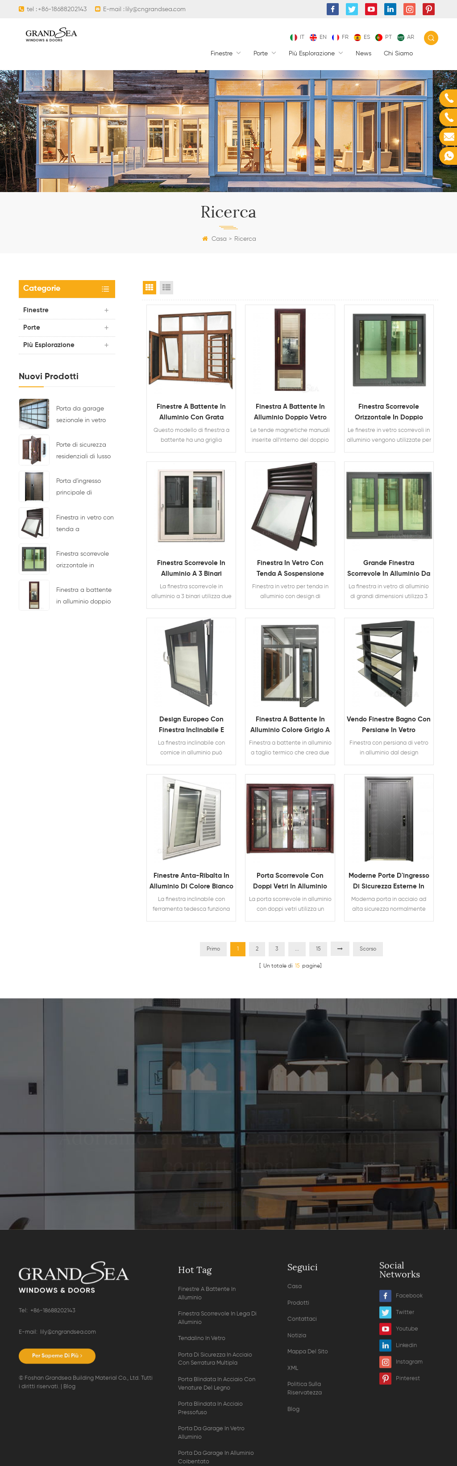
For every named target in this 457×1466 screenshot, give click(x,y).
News (363, 53)
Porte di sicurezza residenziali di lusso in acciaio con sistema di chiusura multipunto (83, 452)
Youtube (398, 1450)
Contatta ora (228, 1204)
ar (405, 37)
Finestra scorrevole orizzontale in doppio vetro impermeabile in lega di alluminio (82, 561)
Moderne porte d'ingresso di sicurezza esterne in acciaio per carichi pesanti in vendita (389, 882)
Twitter (396, 1434)
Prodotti (298, 1452)
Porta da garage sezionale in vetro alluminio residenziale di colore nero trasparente (81, 416)
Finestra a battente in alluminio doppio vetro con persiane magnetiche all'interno (84, 597)
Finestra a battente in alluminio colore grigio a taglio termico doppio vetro (290, 726)
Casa (214, 239)
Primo (213, 949)
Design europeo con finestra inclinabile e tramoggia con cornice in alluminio (191, 726)
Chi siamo (398, 53)
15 (318, 949)
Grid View (149, 287)
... (297, 949)
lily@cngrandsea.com (155, 9)
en (318, 37)
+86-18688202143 (62, 9)
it (297, 37)
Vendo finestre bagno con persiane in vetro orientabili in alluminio (389, 726)
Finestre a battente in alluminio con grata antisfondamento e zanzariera (191, 413)
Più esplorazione (313, 53)
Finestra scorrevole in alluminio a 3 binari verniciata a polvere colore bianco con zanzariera (191, 569)
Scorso (368, 949)
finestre (222, 53)
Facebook (401, 1417)
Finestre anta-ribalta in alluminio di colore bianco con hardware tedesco (191, 882)
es (362, 37)
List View (166, 287)
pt (383, 37)
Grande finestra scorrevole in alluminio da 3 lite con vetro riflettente (388, 569)
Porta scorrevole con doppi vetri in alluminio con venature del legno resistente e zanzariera (290, 882)
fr (340, 37)
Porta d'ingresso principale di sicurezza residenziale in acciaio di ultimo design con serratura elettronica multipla (85, 488)
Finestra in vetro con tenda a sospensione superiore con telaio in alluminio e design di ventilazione (85, 525)
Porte (261, 53)
